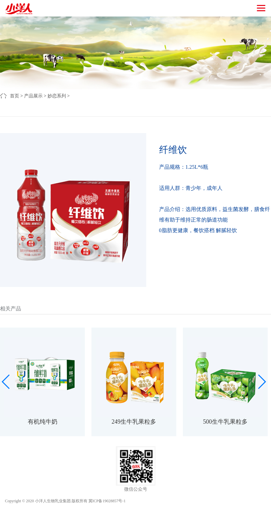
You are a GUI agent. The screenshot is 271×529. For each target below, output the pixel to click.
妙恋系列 (57, 95)
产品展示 (33, 95)
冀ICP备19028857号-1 (107, 501)
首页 (14, 95)
